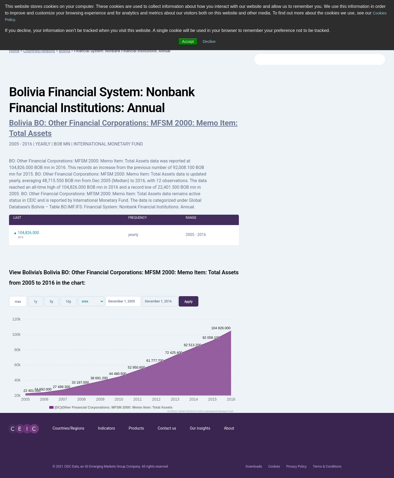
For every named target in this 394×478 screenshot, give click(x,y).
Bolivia (64, 51)
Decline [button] (209, 41)
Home (14, 51)
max (18, 302)
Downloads (254, 466)
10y (68, 302)
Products (136, 428)
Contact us (167, 428)
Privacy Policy (296, 466)
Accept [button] (188, 41)
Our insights (200, 428)
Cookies (274, 466)
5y (51, 302)
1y (35, 302)
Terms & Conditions (327, 466)
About (229, 428)
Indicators (106, 428)
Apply (188, 302)
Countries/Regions (39, 51)
